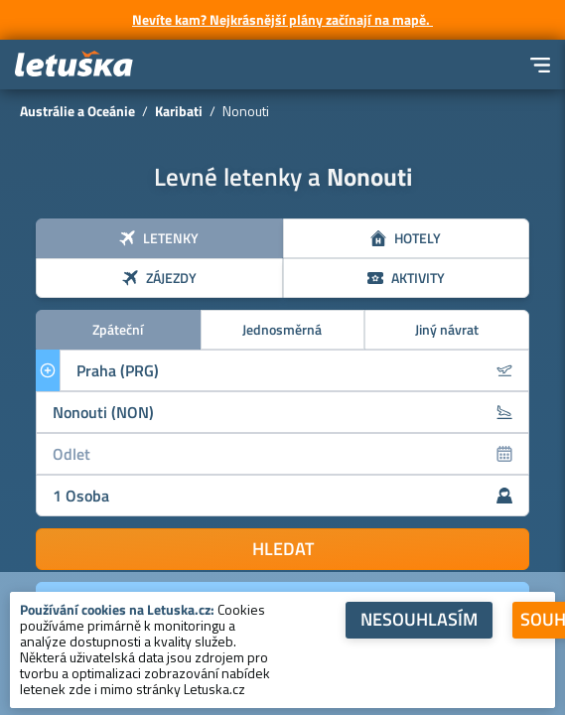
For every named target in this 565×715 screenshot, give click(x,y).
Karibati (179, 110)
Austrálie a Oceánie (77, 110)
